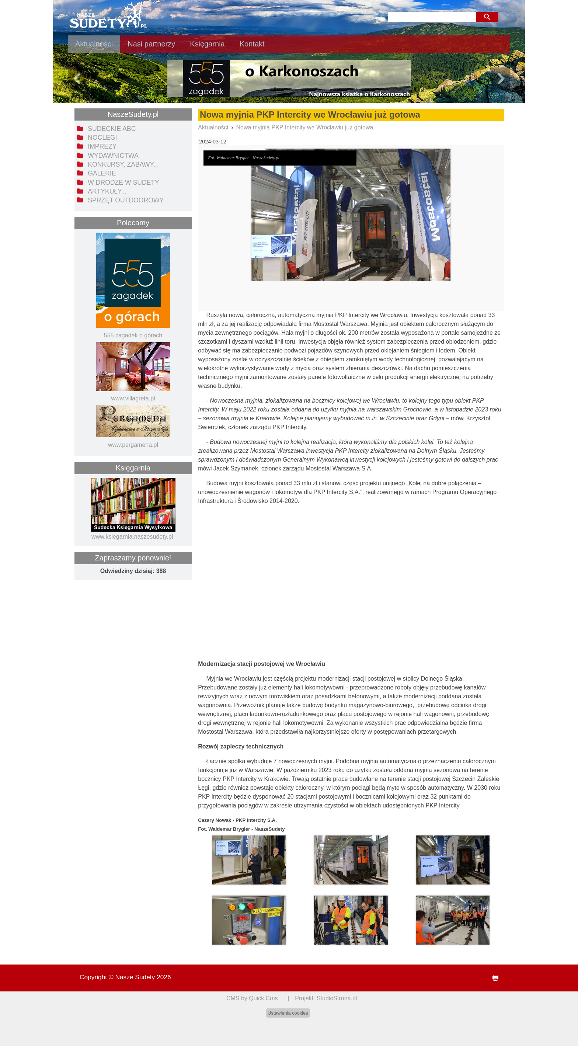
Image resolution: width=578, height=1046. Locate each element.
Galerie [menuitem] (102, 173)
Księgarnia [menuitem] (207, 44)
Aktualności (213, 127)
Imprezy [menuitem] (102, 146)
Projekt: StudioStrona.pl (326, 998)
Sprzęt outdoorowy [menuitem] (126, 200)
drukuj (492, 978)
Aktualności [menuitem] (94, 44)
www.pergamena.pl (133, 445)
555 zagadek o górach (133, 335)
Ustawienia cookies (288, 1013)
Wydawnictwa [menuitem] (113, 155)
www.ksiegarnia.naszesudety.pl (132, 537)
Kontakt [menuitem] (252, 44)
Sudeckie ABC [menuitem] (112, 128)
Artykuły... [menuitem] (107, 191)
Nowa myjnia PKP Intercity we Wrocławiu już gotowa (304, 127)
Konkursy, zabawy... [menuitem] (123, 164)
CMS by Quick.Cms (252, 998)
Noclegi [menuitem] (102, 137)
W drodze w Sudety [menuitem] (123, 182)
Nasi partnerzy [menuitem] (151, 44)
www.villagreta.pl (133, 398)
